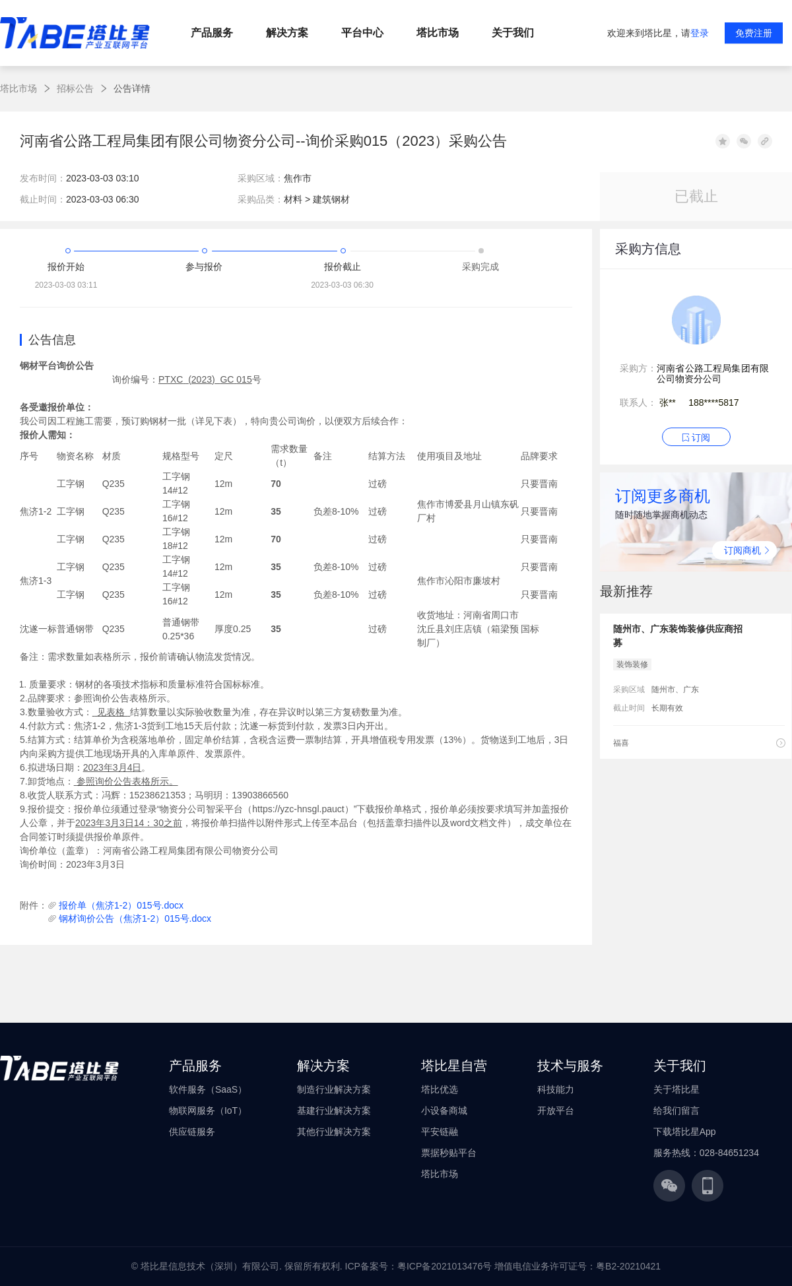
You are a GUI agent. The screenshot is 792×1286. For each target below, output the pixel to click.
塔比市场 (18, 88)
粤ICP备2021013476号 (444, 1266)
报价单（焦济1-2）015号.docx (121, 905)
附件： (34, 905)
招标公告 (75, 88)
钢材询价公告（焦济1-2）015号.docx (135, 918)
